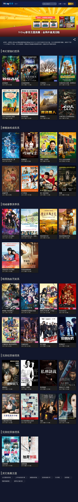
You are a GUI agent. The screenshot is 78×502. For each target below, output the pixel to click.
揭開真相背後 (33, 477)
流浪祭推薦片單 (46, 477)
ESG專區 (57, 477)
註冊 (60, 4)
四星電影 (67, 477)
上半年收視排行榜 (20, 477)
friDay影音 (5, 16)
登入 (65, 4)
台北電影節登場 (6, 477)
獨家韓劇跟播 (5, 481)
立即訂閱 (71, 3)
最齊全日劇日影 (18, 481)
